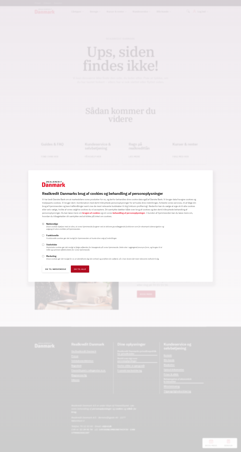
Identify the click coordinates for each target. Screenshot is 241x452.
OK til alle (80, 269)
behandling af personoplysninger (129, 213)
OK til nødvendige (55, 269)
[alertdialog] (120, 226)
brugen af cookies (91, 213)
